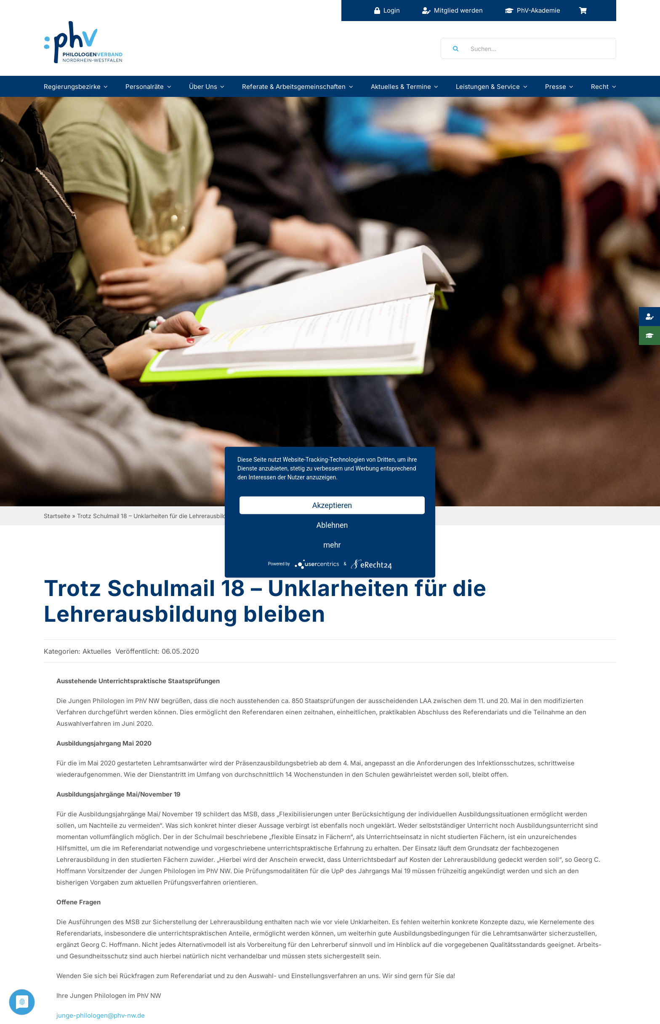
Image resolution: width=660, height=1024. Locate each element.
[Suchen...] (528, 48)
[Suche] (453, 48)
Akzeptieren (332, 504)
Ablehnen (332, 524)
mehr (332, 544)
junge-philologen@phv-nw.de (100, 1015)
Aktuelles (96, 651)
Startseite (57, 515)
